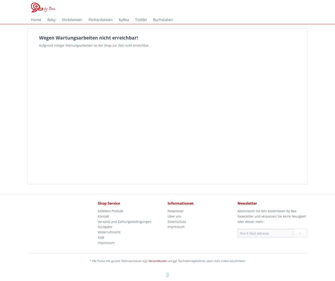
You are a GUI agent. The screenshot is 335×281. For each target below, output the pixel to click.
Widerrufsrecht (109, 232)
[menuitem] (36, 20)
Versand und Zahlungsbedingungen (124, 222)
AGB (101, 237)
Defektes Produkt (110, 211)
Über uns (174, 216)
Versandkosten (158, 261)
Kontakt (103, 216)
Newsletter (176, 211)
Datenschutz (177, 222)
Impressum (106, 243)
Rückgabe (105, 227)
